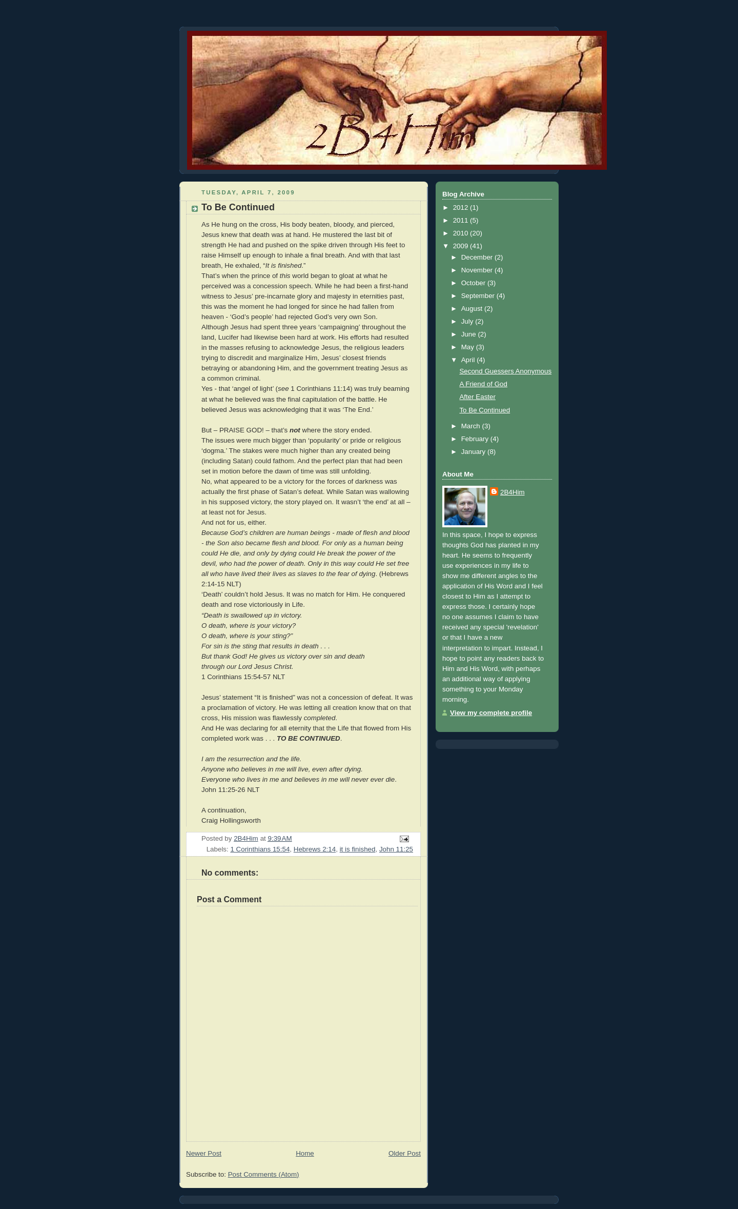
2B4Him (512, 492)
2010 (461, 233)
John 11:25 (396, 849)
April (469, 360)
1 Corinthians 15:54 (260, 849)
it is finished (358, 849)
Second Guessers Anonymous (505, 371)
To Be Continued (484, 410)
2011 (461, 220)
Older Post (404, 1153)
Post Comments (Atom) (263, 1174)
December (478, 257)
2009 (461, 246)
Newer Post (203, 1153)
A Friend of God (483, 384)
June (469, 334)
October (474, 283)
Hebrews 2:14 (315, 849)
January (474, 451)
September (479, 296)
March (471, 426)
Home (305, 1153)
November (478, 270)
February (475, 439)
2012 (461, 207)
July (468, 321)
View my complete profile (491, 713)
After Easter (477, 397)
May (468, 347)
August (472, 308)
